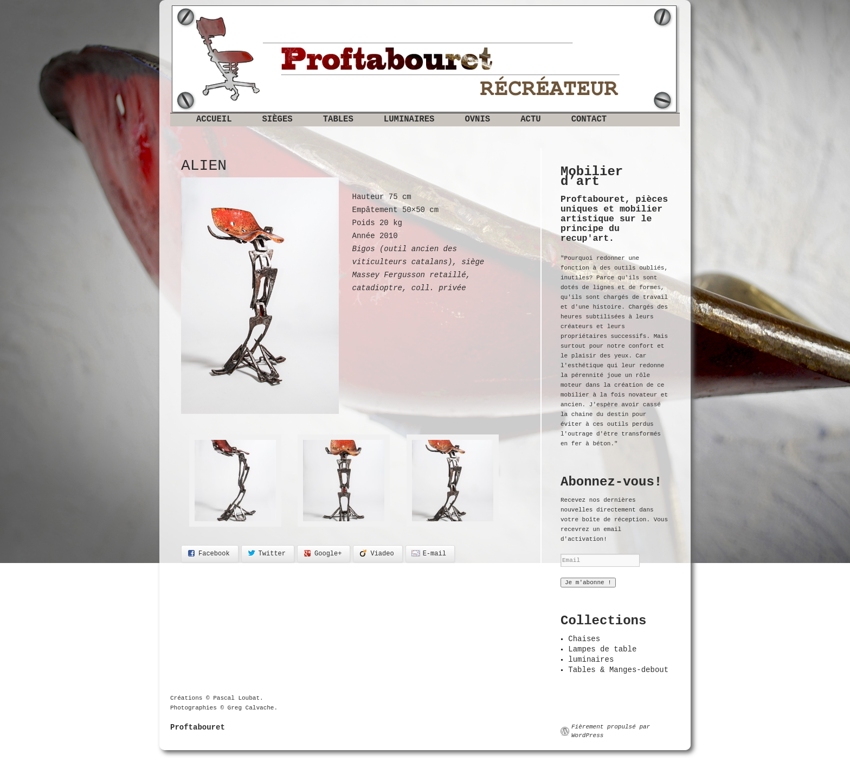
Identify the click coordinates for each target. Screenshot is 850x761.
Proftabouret (197, 727)
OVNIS (477, 119)
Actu (530, 119)
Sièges (277, 119)
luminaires (591, 659)
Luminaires (409, 119)
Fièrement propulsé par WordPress (610, 731)
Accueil (214, 119)
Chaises (584, 639)
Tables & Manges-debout (618, 670)
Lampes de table (602, 649)
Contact (589, 119)
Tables (338, 119)
